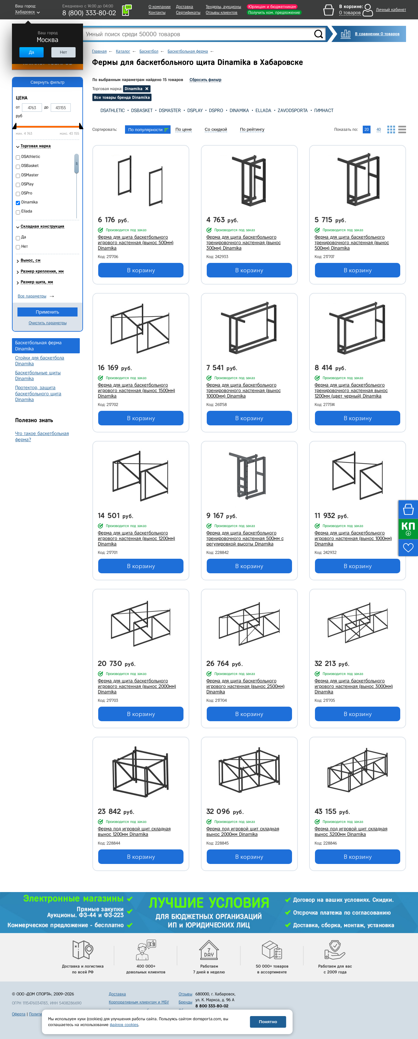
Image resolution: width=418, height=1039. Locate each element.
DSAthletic (112, 110)
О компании (160, 7)
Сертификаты (188, 12)
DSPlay (195, 110)
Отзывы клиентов (221, 12)
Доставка (184, 7)
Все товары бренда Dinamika (122, 97)
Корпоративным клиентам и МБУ (139, 1002)
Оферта (19, 1014)
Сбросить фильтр (205, 80)
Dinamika (239, 110)
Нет (63, 52)
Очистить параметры (48, 323)
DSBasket (141, 110)
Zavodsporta (293, 110)
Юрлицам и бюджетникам (272, 7)
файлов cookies (124, 1025)
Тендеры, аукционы (223, 7)
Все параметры (32, 296)
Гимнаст (323, 110)
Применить (47, 312)
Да (31, 52)
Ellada (263, 110)
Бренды (185, 1002)
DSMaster (170, 110)
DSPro (216, 110)
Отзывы (185, 994)
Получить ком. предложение (274, 12)
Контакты (157, 12)
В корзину (141, 270)
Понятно (268, 1021)
